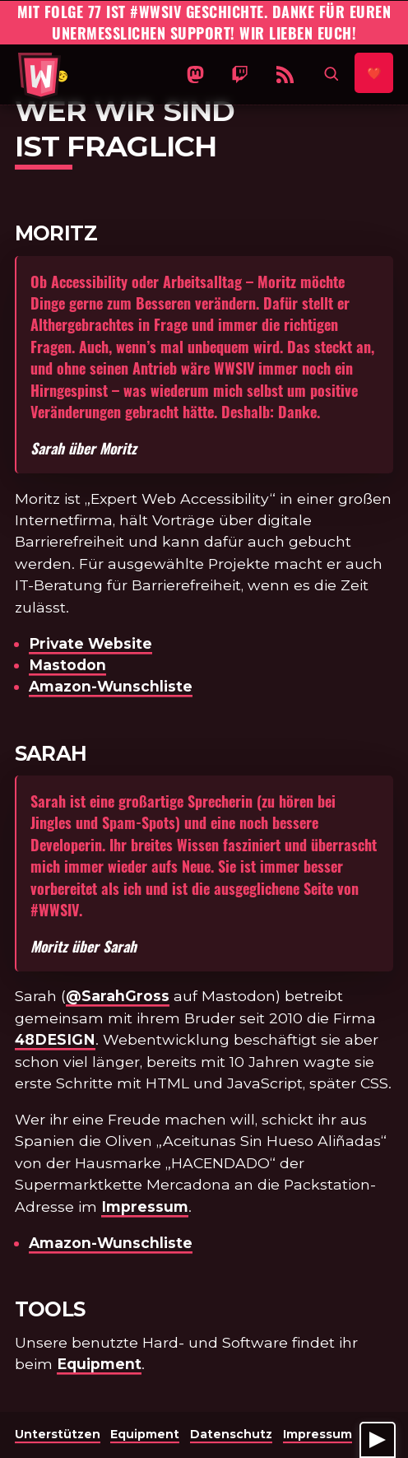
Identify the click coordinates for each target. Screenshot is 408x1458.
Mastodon (67, 664)
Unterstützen (57, 1434)
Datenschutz (231, 1434)
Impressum (144, 1206)
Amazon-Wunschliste (110, 686)
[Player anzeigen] (377, 1440)
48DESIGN (55, 1039)
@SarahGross (117, 995)
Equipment (99, 1363)
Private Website (90, 643)
